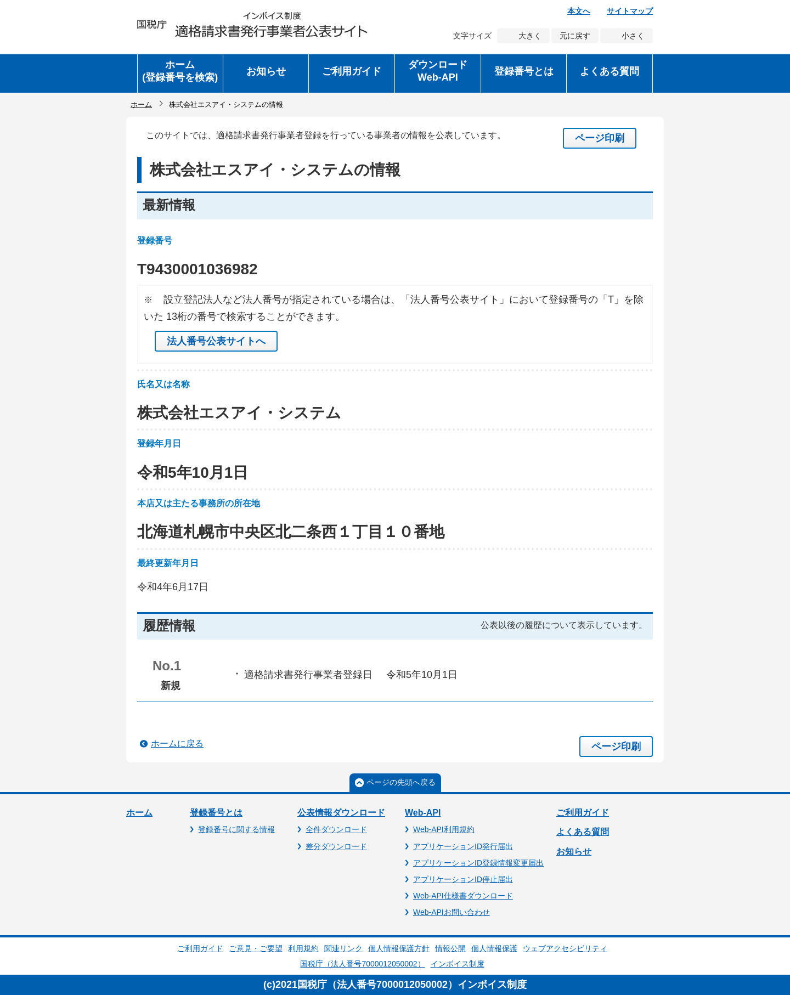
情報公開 (450, 948)
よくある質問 (582, 831)
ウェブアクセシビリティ (565, 948)
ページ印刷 (599, 138)
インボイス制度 (457, 963)
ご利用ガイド (582, 812)
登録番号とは (216, 812)
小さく (633, 35)
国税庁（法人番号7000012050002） (362, 963)
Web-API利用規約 (444, 829)
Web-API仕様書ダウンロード (463, 895)
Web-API (423, 812)
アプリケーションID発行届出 (463, 846)
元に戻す (575, 35)
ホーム (141, 104)
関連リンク (343, 948)
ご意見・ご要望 (256, 948)
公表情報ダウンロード (341, 812)
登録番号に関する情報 (236, 829)
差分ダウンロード (336, 846)
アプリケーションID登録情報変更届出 (478, 862)
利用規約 (303, 948)
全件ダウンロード (336, 829)
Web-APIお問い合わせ (451, 912)
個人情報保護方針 (399, 948)
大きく (529, 35)
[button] (266, 73)
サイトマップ (630, 11)
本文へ (578, 11)
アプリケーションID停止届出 (463, 879)
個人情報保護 (494, 948)
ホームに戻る (177, 743)
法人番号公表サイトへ (216, 341)
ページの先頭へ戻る (401, 782)
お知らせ (573, 851)
